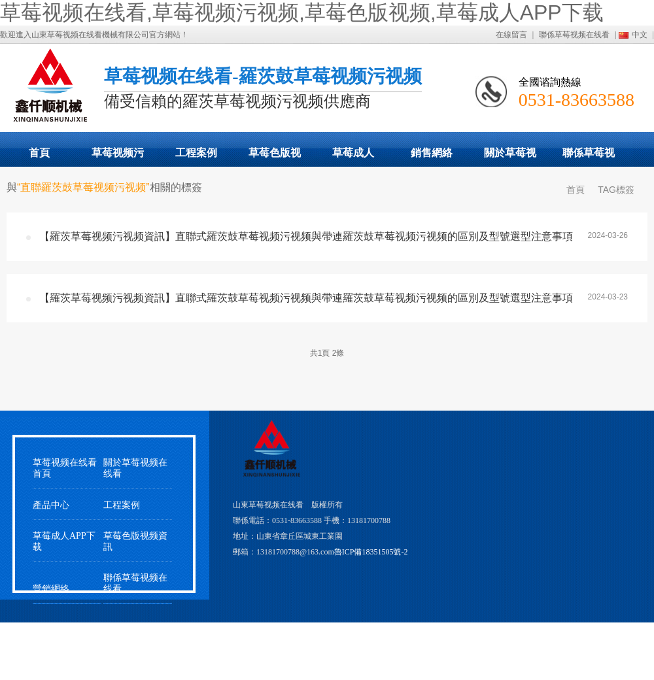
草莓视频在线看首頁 (65, 468)
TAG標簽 (616, 189)
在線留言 (511, 34)
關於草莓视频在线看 (510, 157)
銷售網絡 (432, 152)
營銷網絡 (51, 589)
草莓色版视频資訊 (135, 541)
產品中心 (51, 505)
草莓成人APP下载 (353, 157)
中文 (639, 34)
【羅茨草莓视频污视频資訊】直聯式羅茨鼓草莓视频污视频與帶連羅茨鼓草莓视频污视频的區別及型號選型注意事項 (306, 236)
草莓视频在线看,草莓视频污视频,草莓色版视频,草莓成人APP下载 (302, 12)
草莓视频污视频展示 (118, 157)
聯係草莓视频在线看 (574, 34)
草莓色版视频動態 (275, 157)
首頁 (39, 152)
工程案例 (196, 152)
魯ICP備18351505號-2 (371, 551)
